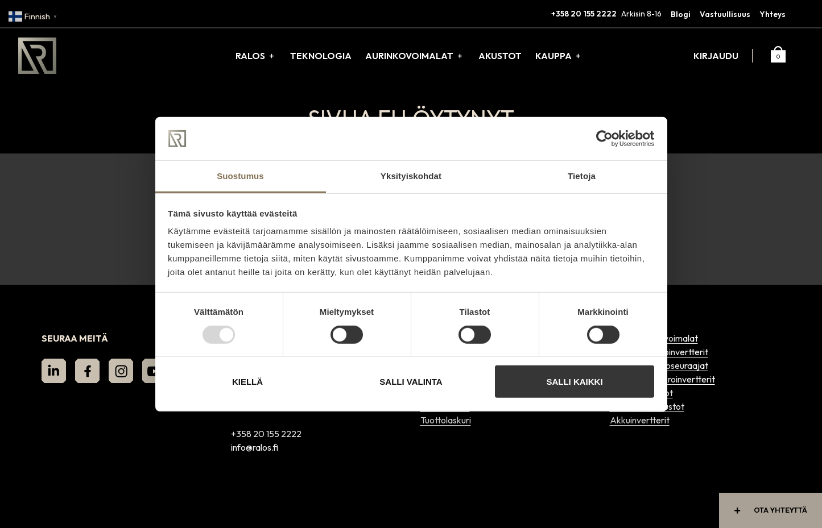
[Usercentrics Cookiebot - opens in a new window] (604, 138)
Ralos (250, 55)
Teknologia (321, 55)
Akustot (500, 55)
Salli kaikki (574, 381)
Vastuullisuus (725, 14)
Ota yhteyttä (768, 510)
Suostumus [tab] (240, 176)
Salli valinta (410, 381)
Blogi (681, 14)
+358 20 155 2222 (584, 14)
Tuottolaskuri (445, 420)
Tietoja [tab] (582, 176)
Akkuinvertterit (640, 420)
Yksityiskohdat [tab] (411, 176)
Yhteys (772, 14)
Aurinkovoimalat (409, 55)
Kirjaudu (715, 55)
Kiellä (247, 381)
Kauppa (553, 55)
